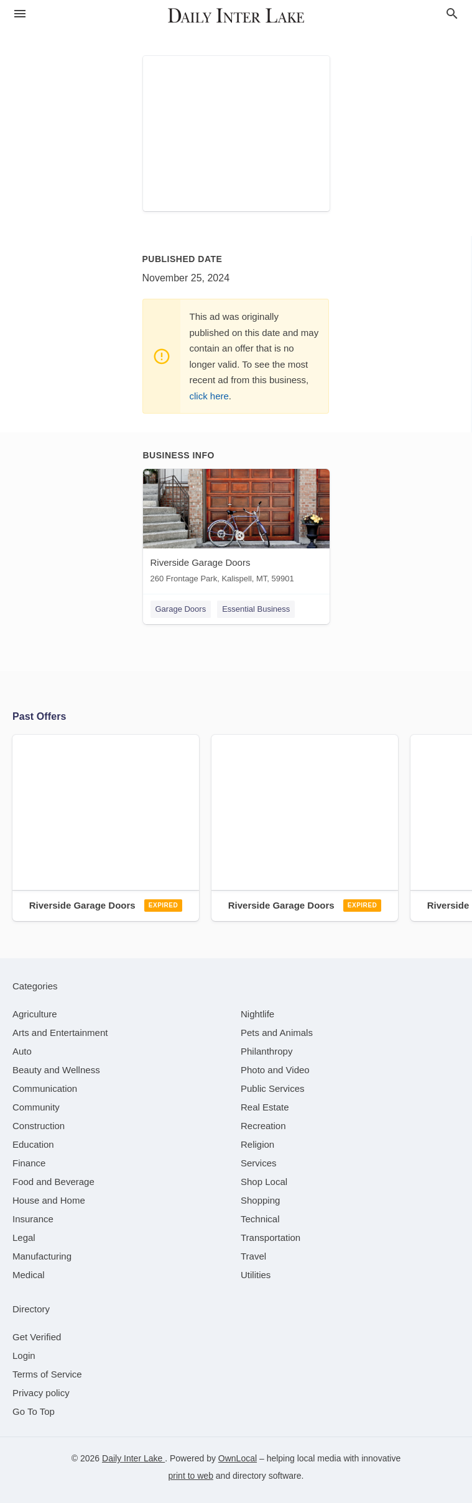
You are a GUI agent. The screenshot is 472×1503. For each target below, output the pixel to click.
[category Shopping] (260, 1200)
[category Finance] (28, 1163)
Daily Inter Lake (133, 1458)
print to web (191, 1476)
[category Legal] (23, 1237)
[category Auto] (22, 1051)
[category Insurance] (32, 1219)
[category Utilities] (256, 1274)
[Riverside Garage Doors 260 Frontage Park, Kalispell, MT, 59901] (236, 529)
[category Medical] (28, 1274)
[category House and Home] (48, 1200)
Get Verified (36, 1337)
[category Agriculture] (34, 1014)
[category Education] (33, 1144)
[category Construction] (38, 1125)
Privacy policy (41, 1392)
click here (209, 396)
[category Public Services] (273, 1088)
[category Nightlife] (257, 1014)
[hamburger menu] (19, 14)
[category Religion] (257, 1144)
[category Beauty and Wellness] (56, 1070)
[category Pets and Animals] (277, 1032)
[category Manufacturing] (42, 1256)
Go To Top (33, 1411)
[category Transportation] (270, 1237)
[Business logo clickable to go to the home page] (236, 15)
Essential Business (256, 609)
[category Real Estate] (265, 1107)
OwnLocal (237, 1458)
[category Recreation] (263, 1125)
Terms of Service (47, 1374)
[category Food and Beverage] (53, 1181)
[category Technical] (260, 1219)
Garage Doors (180, 609)
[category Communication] (44, 1088)
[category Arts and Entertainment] (60, 1032)
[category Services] (259, 1163)
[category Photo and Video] (275, 1070)
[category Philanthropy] (266, 1051)
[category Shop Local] (264, 1181)
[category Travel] (253, 1256)
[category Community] (36, 1107)
